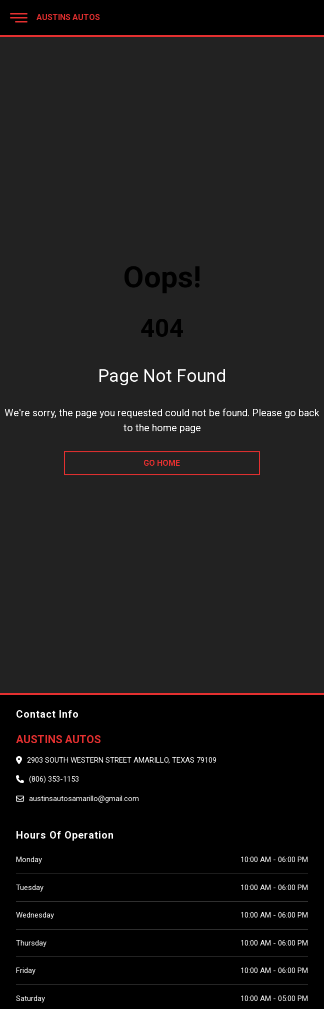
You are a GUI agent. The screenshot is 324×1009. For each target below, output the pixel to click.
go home (162, 463)
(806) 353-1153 (54, 779)
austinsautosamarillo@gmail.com (84, 798)
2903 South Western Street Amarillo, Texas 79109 (121, 760)
